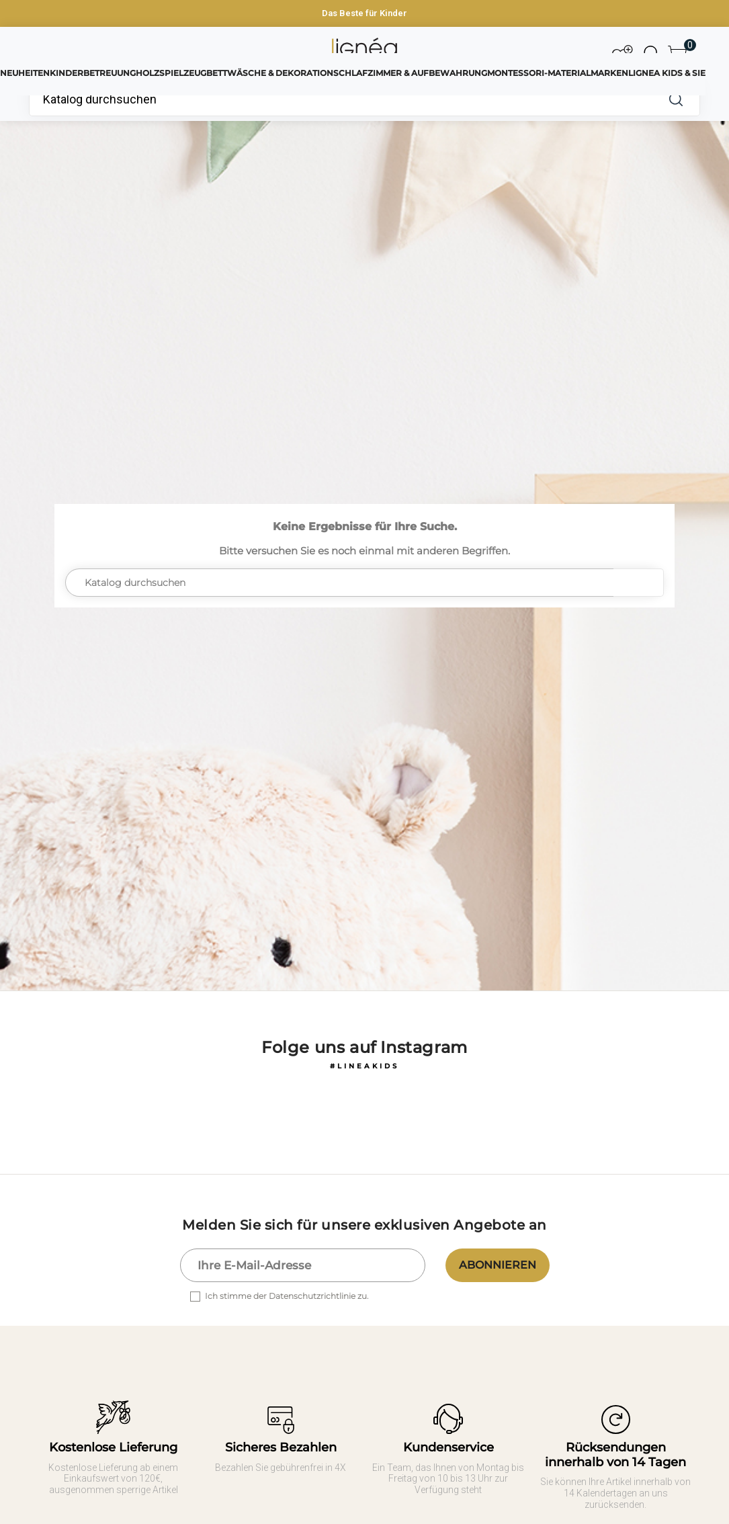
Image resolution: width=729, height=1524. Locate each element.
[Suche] (340, 99)
